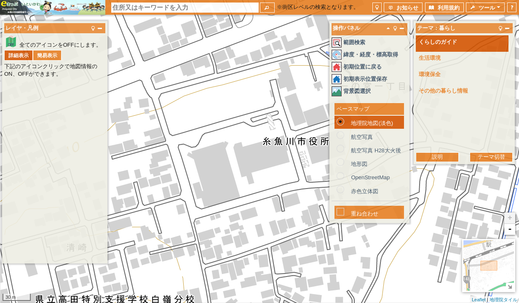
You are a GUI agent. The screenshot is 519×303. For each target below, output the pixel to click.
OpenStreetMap (370, 177)
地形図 (359, 164)
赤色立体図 (364, 191)
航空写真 (362, 137)
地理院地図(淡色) (372, 123)
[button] (267, 8)
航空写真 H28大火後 (376, 150)
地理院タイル (503, 299)
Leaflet (479, 299)
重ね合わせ (364, 213)
